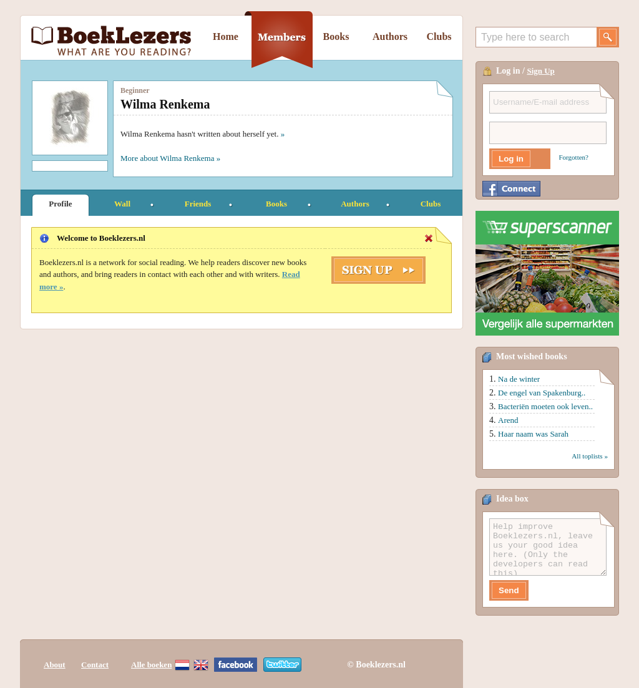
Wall (122, 203)
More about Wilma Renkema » (170, 158)
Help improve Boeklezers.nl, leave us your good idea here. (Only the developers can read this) (548, 547)
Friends (198, 203)
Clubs (438, 36)
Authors (390, 36)
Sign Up (540, 70)
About (55, 664)
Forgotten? (573, 157)
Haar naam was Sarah (533, 433)
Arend (508, 420)
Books (336, 36)
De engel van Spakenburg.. (541, 392)
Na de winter (519, 379)
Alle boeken (151, 664)
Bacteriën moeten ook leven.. (545, 406)
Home (225, 36)
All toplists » (590, 456)
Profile (60, 203)
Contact (95, 664)
